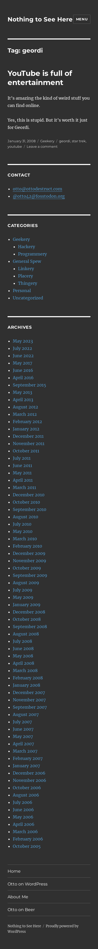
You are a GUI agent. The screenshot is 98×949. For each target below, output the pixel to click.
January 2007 (26, 765)
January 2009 (27, 604)
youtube (15, 146)
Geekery (47, 141)
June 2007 (23, 729)
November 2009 (29, 560)
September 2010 (29, 509)
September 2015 (29, 385)
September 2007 (30, 707)
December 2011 (28, 436)
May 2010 (22, 531)
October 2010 (26, 502)
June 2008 (23, 648)
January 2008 (26, 685)
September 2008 (30, 626)
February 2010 (27, 546)
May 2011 (22, 472)
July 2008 (22, 641)
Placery (25, 276)
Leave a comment (42, 146)
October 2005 (27, 846)
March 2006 (25, 831)
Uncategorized (28, 297)
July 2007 (22, 721)
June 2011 (22, 465)
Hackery (26, 246)
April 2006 (23, 824)
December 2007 (29, 692)
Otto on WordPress (28, 884)
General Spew (27, 261)
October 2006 (27, 787)
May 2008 (23, 655)
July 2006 (22, 802)
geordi (64, 141)
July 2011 (22, 458)
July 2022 (22, 348)
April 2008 (23, 663)
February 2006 (28, 839)
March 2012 (25, 414)
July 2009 (22, 590)
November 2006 (29, 780)
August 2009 (26, 582)
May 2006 (23, 817)
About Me (18, 896)
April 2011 (23, 480)
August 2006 (26, 795)
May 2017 (22, 363)
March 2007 (25, 751)
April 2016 (23, 377)
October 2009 (27, 568)
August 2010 (25, 516)
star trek (79, 141)
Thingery (27, 283)
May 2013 (22, 392)
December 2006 (29, 773)
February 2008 (28, 677)
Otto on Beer (21, 909)
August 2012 (25, 407)
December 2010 (28, 494)
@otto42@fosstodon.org (39, 196)
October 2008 (27, 619)
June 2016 (23, 370)
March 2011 (24, 487)
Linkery (26, 268)
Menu (82, 19)
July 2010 (22, 524)
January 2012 (26, 428)
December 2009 (29, 553)
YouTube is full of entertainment (40, 78)
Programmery (32, 254)
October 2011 (26, 450)
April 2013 (23, 399)
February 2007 (28, 758)
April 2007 (23, 743)
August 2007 (26, 714)
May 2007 (23, 736)
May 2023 (23, 341)
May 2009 (23, 597)
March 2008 (25, 670)
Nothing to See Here (40, 19)
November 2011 (28, 443)
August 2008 (26, 634)
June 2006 (23, 809)
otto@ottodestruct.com (37, 188)
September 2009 (30, 575)
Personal (22, 290)
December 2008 (29, 612)
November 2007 (29, 699)
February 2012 (27, 421)
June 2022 (23, 355)
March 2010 (25, 538)
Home (14, 871)
